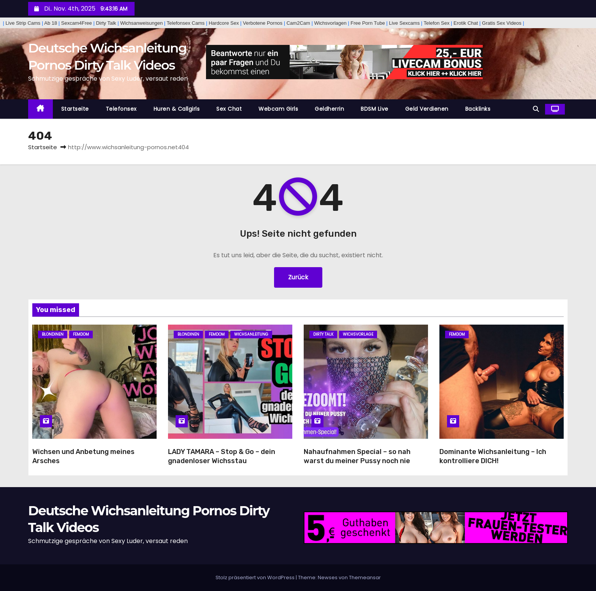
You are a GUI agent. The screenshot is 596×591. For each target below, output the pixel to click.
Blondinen (52, 334)
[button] (536, 109)
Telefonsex (121, 109)
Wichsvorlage (358, 334)
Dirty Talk (323, 334)
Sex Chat (229, 109)
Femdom (81, 334)
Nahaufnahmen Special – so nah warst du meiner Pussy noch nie (357, 456)
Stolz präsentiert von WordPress (256, 577)
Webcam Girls (278, 109)
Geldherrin (329, 109)
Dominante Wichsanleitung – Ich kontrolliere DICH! (492, 456)
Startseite (75, 109)
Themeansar (365, 577)
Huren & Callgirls (177, 109)
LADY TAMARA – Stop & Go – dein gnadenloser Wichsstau (221, 456)
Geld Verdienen (427, 109)
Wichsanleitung (251, 334)
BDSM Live (374, 109)
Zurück (298, 277)
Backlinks (478, 109)
